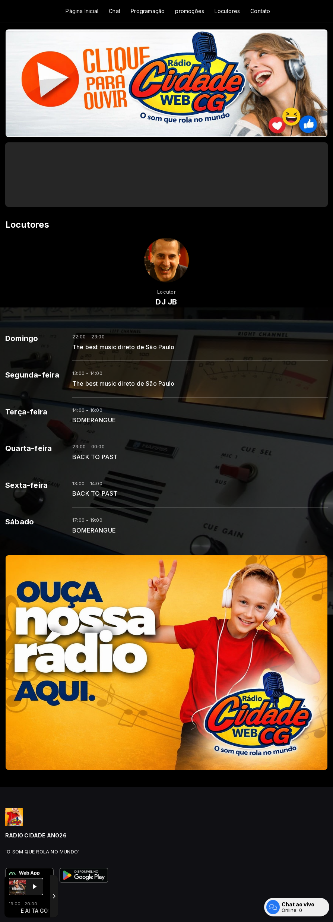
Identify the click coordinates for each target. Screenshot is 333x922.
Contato (260, 11)
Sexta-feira (26, 485)
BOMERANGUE (94, 420)
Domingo (21, 338)
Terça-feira (26, 411)
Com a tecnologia (31, 908)
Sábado (19, 521)
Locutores (227, 11)
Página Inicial (82, 11)
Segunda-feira (32, 374)
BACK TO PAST (95, 457)
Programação (148, 11)
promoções (189, 11)
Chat (114, 11)
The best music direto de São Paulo (123, 347)
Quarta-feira (28, 448)
